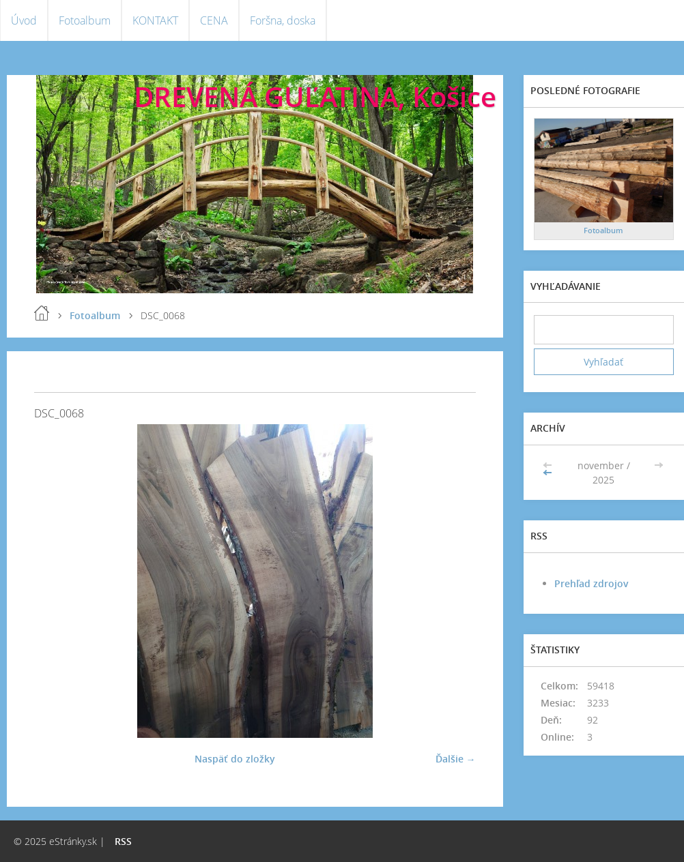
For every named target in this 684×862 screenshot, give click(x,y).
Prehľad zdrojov (591, 583)
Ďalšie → (456, 758)
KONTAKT (155, 20)
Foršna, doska (282, 20)
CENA (214, 20)
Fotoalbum (85, 20)
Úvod (24, 20)
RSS (123, 841)
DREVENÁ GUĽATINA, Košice (315, 96)
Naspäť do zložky (235, 758)
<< (548, 472)
